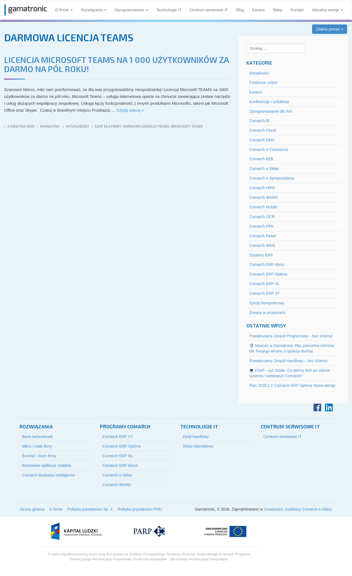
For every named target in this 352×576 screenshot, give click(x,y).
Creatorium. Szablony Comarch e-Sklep (298, 509)
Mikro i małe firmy (37, 446)
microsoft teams (187, 126)
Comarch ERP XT (264, 293)
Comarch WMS (262, 245)
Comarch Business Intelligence (48, 475)
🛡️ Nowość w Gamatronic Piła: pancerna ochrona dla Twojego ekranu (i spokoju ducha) (291, 348)
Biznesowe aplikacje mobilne (46, 465)
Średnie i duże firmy (39, 456)
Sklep (277, 10)
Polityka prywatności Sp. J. (90, 509)
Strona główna (32, 509)
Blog (240, 10)
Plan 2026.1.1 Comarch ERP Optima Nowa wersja (292, 385)
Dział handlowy (196, 436)
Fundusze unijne (263, 82)
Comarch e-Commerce (268, 149)
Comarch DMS (261, 140)
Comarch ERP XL (264, 284)
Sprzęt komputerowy (266, 303)
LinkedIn (329, 407)
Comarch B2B (261, 159)
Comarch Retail (262, 236)
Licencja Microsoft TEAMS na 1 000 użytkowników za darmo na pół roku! (116, 64)
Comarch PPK (261, 226)
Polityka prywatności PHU (140, 509)
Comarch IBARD (263, 197)
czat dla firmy (108, 126)
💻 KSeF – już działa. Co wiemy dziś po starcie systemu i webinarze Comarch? (289, 373)
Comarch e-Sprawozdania (271, 178)
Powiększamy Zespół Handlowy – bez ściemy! (288, 361)
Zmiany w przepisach (267, 312)
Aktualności (77, 126)
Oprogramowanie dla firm (270, 111)
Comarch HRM (262, 188)
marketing (50, 126)
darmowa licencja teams (146, 126)
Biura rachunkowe (37, 436)
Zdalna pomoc (329, 29)
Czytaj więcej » (130, 110)
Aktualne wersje (327, 10)
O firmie (64, 10)
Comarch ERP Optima (268, 274)
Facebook (317, 407)
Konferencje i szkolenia (269, 102)
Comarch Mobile (263, 207)
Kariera (258, 10)
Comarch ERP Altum (266, 264)
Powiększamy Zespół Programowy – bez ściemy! (290, 336)
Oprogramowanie (131, 10)
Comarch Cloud (262, 130)
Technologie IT (168, 10)
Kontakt (297, 10)
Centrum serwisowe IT (209, 10)
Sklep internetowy (198, 446)
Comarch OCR (261, 216)
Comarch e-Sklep (264, 168)
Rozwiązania (93, 10)
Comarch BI (259, 120)
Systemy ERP (261, 255)
